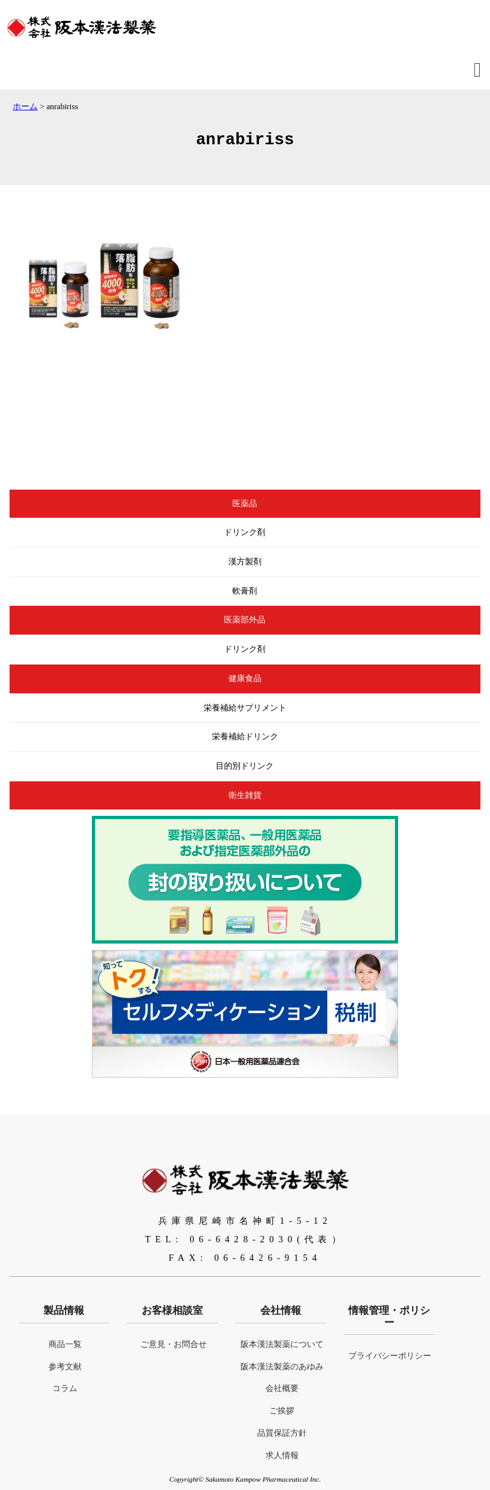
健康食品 (245, 678)
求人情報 (282, 1455)
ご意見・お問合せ (173, 1344)
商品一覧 (65, 1344)
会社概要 (282, 1388)
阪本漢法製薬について (282, 1344)
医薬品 (244, 503)
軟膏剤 (244, 591)
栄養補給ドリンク (245, 736)
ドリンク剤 (244, 532)
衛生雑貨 (245, 795)
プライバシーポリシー (389, 1355)
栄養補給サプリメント (245, 708)
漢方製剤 (245, 561)
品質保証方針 (282, 1433)
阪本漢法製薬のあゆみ (282, 1366)
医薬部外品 (244, 619)
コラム (64, 1388)
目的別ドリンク (245, 766)
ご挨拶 (281, 1410)
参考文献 (65, 1366)
